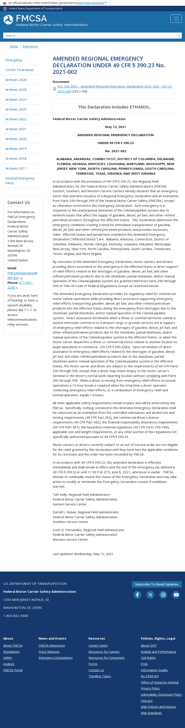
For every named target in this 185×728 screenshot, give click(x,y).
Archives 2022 (16, 119)
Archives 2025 (16, 89)
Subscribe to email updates (157, 584)
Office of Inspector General (160, 682)
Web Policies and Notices (158, 707)
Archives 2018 (16, 158)
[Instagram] (163, 595)
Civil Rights (148, 658)
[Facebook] (138, 595)
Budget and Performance (158, 652)
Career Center (98, 645)
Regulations (11, 652)
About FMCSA (13, 645)
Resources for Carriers (104, 652)
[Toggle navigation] (176, 19)
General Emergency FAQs (20, 180)
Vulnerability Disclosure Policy (161, 694)
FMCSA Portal (13, 670)
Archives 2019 (16, 148)
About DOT (149, 645)
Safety (7, 658)
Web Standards (151, 713)
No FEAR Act (150, 676)
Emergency (30, 46)
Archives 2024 (16, 99)
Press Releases (49, 652)
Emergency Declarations (56, 658)
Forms (93, 664)
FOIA (144, 664)
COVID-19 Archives (20, 70)
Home (14, 46)
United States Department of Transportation (36, 8)
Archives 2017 (16, 168)
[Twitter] (150, 595)
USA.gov (147, 701)
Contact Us (96, 670)
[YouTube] (176, 595)
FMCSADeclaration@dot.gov (22, 275)
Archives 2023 (16, 109)
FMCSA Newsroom (52, 645)
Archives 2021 (16, 129)
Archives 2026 (16, 79)
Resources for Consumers (107, 658)
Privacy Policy (150, 688)
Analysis (8, 664)
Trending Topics (100, 676)
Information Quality (154, 670)
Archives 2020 (16, 139)
